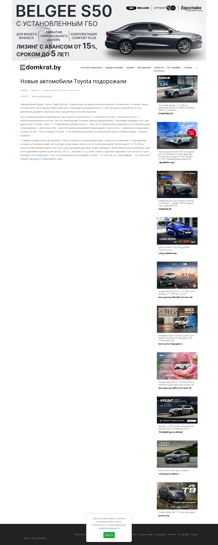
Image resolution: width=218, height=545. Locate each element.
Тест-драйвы (174, 67)
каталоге (25, 135)
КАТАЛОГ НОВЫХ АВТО (92, 67)
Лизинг (130, 67)
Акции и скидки (146, 534)
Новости (159, 67)
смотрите (34, 158)
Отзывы (188, 67)
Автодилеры (144, 67)
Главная (24, 90)
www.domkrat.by (45, 96)
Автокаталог (131, 534)
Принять (109, 535)
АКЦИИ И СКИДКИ (114, 67)
